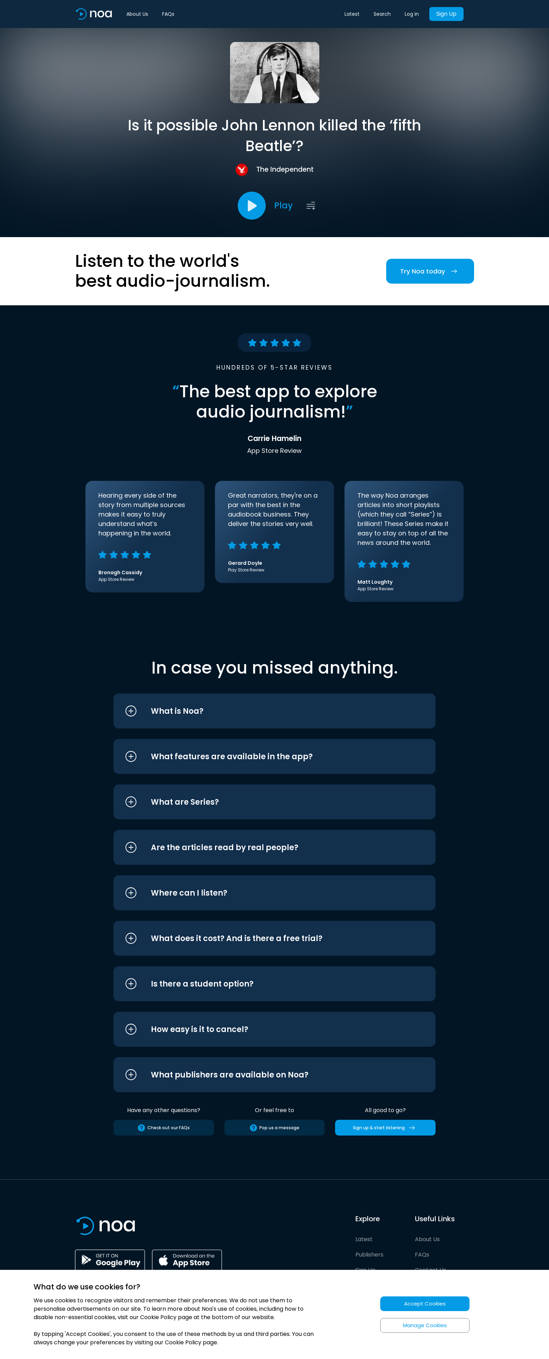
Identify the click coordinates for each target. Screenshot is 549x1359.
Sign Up (446, 14)
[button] (261, 711)
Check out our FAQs (163, 1128)
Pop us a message (274, 1128)
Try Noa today (430, 271)
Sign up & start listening (385, 1127)
